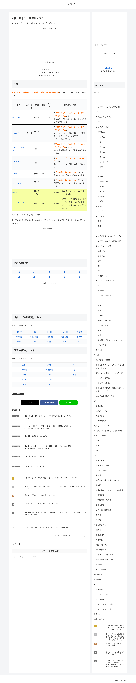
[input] (109, 45)
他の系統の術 (45, 70)
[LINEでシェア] (68, 403)
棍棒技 (49, 342)
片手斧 (49, 380)
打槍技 (34, 342)
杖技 (64, 342)
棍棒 (74, 375)
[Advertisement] (49, 43)
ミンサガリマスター (18, 394)
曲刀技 (79, 337)
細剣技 (49, 333)
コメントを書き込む (49, 527)
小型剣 (49, 365)
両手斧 (24, 380)
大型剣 (24, 370)
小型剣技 (64, 333)
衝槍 (24, 375)
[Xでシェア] (30, 403)
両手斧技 (64, 337)
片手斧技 (49, 337)
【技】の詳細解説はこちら (50, 73)
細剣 (24, 365)
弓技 (34, 333)
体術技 (19, 333)
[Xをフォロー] (109, 75)
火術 (42, 66)
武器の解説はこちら (48, 76)
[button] (123, 45)
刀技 (79, 342)
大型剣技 (19, 337)
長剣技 (79, 333)
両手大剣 (49, 370)
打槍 (49, 375)
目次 (46, 62)
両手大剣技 (34, 337)
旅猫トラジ (109, 68)
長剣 (74, 365)
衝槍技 (19, 342)
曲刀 (24, 385)
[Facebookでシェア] (49, 403)
